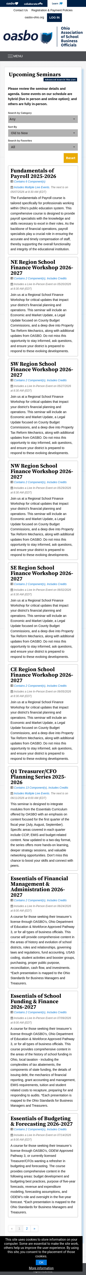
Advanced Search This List (60, 79)
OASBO (12, 3)
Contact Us (21, 10)
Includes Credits (57, 278)
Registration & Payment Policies (51, 10)
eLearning (57, 3)
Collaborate (33, 3)
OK (41, 1262)
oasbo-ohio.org (34, 17)
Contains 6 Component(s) (29, 181)
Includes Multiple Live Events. (32, 187)
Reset (70, 158)
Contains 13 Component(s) (30, 787)
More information (41, 1268)
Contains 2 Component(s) (29, 278)
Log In (54, 17)
